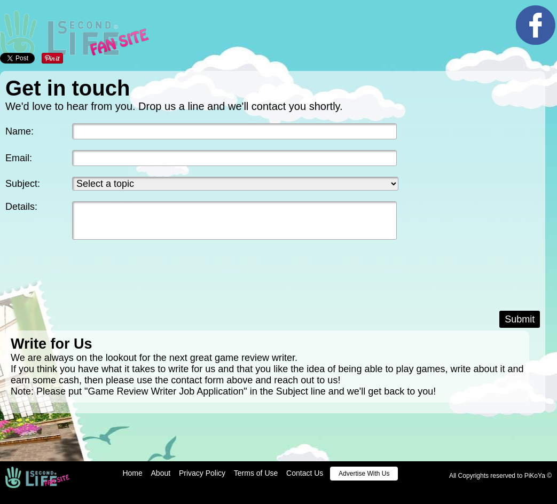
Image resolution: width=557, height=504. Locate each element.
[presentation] (86, 282)
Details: (21, 206)
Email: (18, 158)
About (161, 473)
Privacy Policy (202, 473)
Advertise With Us (364, 473)
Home (132, 473)
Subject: (22, 183)
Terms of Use (256, 473)
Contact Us (304, 473)
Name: (19, 131)
